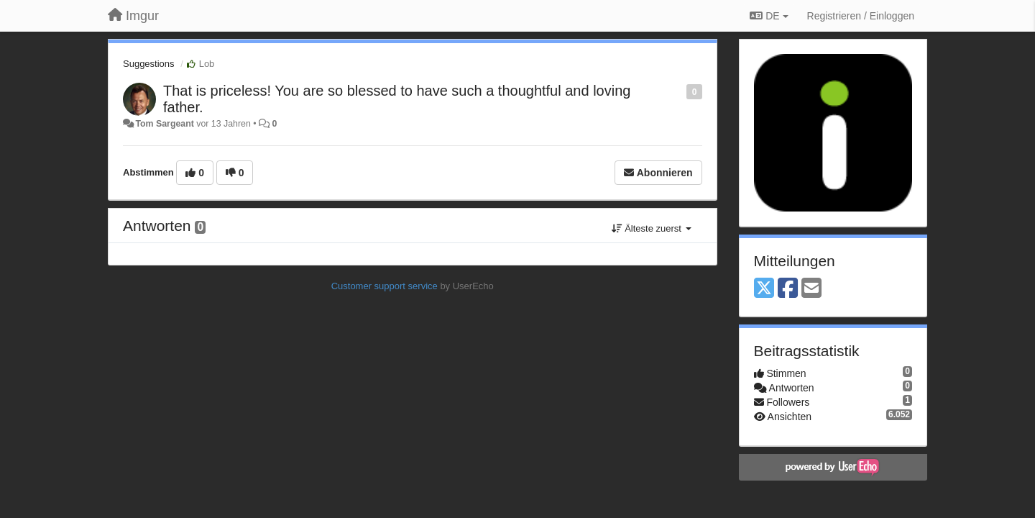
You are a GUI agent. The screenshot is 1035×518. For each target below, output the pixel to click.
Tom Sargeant (164, 124)
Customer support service (384, 286)
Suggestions (149, 63)
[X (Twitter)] (764, 288)
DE (769, 16)
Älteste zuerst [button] (651, 228)
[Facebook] (788, 288)
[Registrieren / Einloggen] (860, 16)
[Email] (811, 288)
